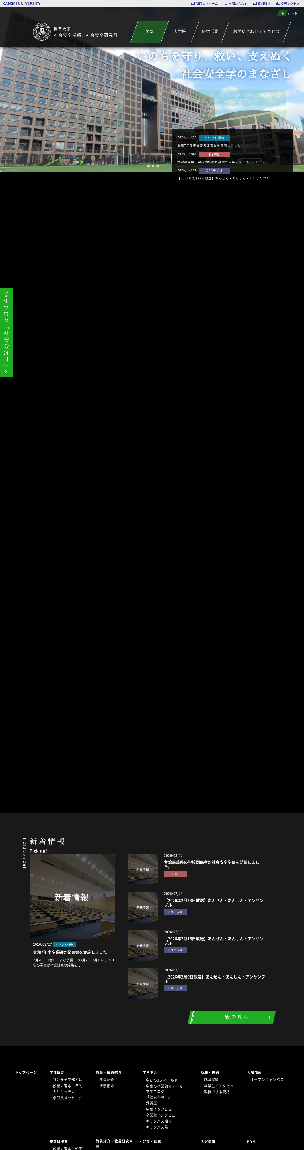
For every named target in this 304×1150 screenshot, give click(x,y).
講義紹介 (106, 1085)
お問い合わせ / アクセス (256, 31)
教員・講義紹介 (109, 1072)
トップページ (26, 1072)
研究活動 (210, 31)
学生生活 (150, 1072)
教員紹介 (106, 1079)
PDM (251, 1141)
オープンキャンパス (267, 1079)
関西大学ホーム (207, 3)
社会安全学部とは (68, 1079)
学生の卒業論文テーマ (164, 1086)
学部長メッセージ (68, 1097)
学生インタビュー (161, 1109)
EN (295, 13)
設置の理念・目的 (68, 1085)
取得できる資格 (217, 1091)
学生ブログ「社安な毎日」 (159, 1094)
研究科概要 (59, 1141)
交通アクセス (290, 3)
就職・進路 (210, 1072)
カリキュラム (64, 1091)
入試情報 (254, 1072)
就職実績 (211, 1079)
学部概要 (57, 1072)
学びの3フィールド (162, 1080)
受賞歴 (151, 1103)
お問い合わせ (237, 3)
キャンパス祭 (157, 1127)
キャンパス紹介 (159, 1121)
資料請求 (264, 3)
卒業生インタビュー (162, 1115)
